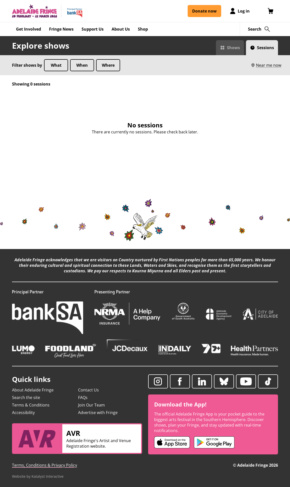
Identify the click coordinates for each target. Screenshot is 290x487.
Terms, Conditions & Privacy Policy (44, 465)
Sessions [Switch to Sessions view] (265, 47)
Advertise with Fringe (98, 412)
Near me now (266, 65)
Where (108, 65)
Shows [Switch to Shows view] (233, 47)
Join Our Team (91, 405)
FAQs (83, 397)
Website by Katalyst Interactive (38, 476)
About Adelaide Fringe (33, 390)
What (56, 65)
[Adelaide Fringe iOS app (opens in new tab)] (172, 442)
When (82, 65)
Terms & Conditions (31, 405)
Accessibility (23, 412)
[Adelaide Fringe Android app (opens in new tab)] (214, 442)
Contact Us (88, 390)
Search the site (26, 397)
